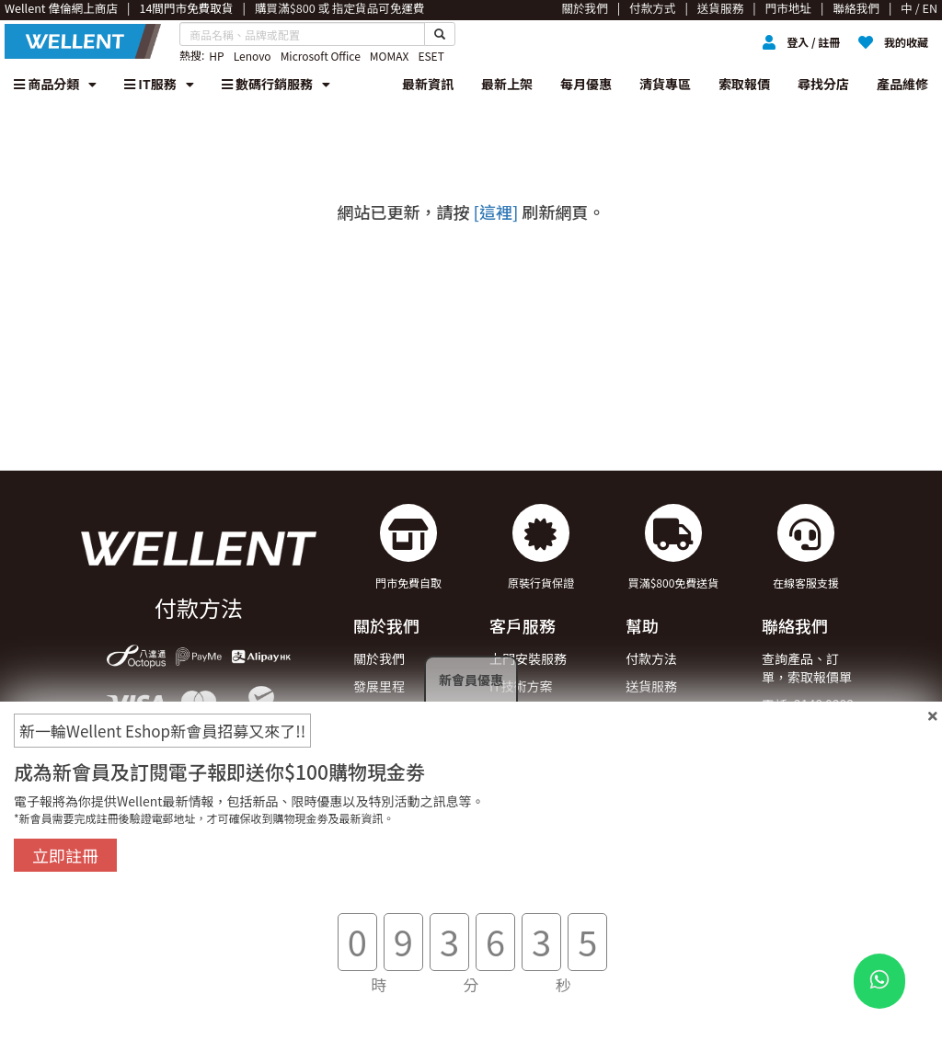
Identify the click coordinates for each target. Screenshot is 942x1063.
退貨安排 (651, 713)
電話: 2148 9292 (808, 704)
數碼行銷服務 (276, 83)
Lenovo (252, 55)
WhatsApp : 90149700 (795, 785)
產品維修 (902, 83)
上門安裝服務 (528, 658)
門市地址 (379, 768)
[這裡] (496, 211)
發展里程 (379, 686)
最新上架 (507, 83)
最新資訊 (428, 83)
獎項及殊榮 (385, 713)
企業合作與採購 (534, 713)
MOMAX (389, 55)
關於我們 (379, 658)
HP (216, 55)
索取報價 (744, 83)
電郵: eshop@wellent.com (823, 740)
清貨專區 (665, 83)
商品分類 (55, 83)
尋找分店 (823, 83)
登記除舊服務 (528, 740)
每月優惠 (586, 83)
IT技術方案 (521, 686)
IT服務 (159, 83)
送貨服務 (651, 686)
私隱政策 (651, 794)
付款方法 (651, 658)
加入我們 (379, 740)
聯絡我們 (651, 740)
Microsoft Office (321, 55)
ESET (430, 55)
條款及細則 (658, 768)
